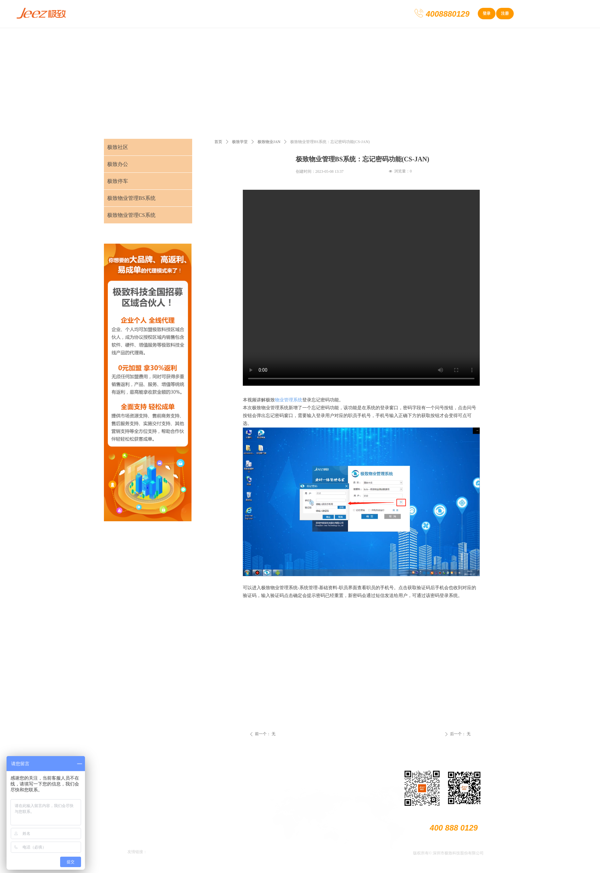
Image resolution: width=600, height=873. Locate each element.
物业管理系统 (288, 399)
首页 (218, 141)
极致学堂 (240, 141)
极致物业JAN (269, 141)
